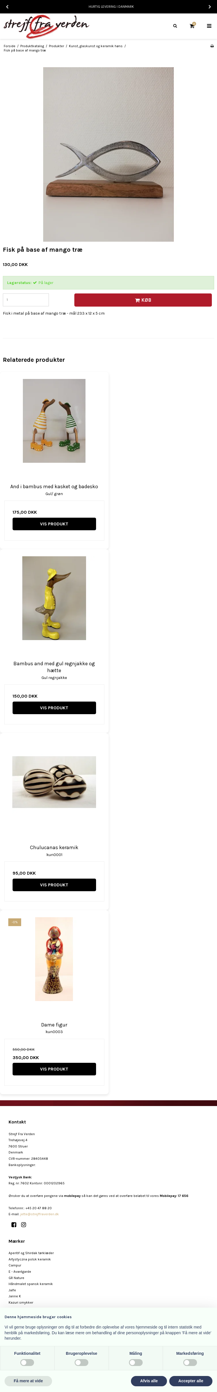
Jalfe (12, 1290)
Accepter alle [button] (190, 1381)
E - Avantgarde (20, 1272)
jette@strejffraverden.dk (39, 1214)
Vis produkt (54, 524)
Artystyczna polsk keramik (30, 1259)
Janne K (15, 1296)
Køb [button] (142, 300)
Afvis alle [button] (149, 1381)
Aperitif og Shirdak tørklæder (31, 1253)
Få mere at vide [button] (28, 1381)
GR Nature (16, 1278)
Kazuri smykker (21, 1302)
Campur (15, 1265)
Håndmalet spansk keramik (31, 1284)
